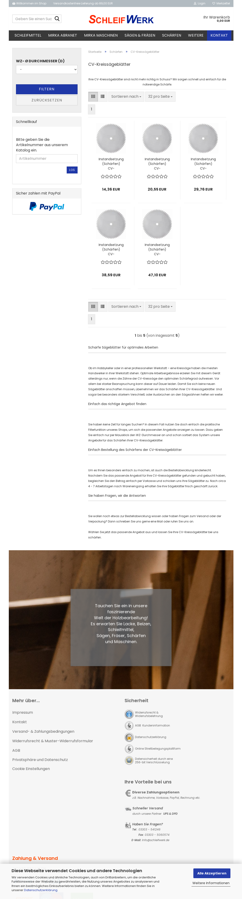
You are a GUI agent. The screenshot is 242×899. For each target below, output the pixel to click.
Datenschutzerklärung (40, 890)
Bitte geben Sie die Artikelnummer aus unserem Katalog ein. (42, 149)
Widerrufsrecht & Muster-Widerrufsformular (52, 745)
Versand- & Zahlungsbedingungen (43, 735)
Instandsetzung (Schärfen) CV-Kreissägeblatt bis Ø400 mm (157, 168)
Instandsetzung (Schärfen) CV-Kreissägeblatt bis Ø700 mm (157, 254)
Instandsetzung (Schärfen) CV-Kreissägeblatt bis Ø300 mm (111, 168)
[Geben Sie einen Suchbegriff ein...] (57, 19)
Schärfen (171, 35)
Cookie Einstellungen (31, 773)
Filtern (46, 93)
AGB (16, 754)
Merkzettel (221, 3)
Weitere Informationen (210, 883)
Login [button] (199, 3)
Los (72, 174)
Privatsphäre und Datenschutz (40, 764)
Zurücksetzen (46, 104)
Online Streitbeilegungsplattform (158, 753)
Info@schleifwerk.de (155, 844)
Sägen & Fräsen (140, 35)
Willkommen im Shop (29, 3)
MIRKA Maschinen (101, 35)
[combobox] (126, 101)
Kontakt (219, 35)
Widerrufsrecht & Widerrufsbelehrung (149, 718)
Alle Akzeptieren (211, 873)
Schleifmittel (28, 35)
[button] (93, 101)
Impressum (22, 717)
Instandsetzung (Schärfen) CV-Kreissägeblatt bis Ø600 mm (111, 254)
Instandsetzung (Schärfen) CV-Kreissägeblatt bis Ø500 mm (203, 168)
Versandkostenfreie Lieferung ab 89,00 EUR (83, 3)
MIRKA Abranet (62, 35)
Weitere (196, 35)
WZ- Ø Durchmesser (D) (40, 65)
